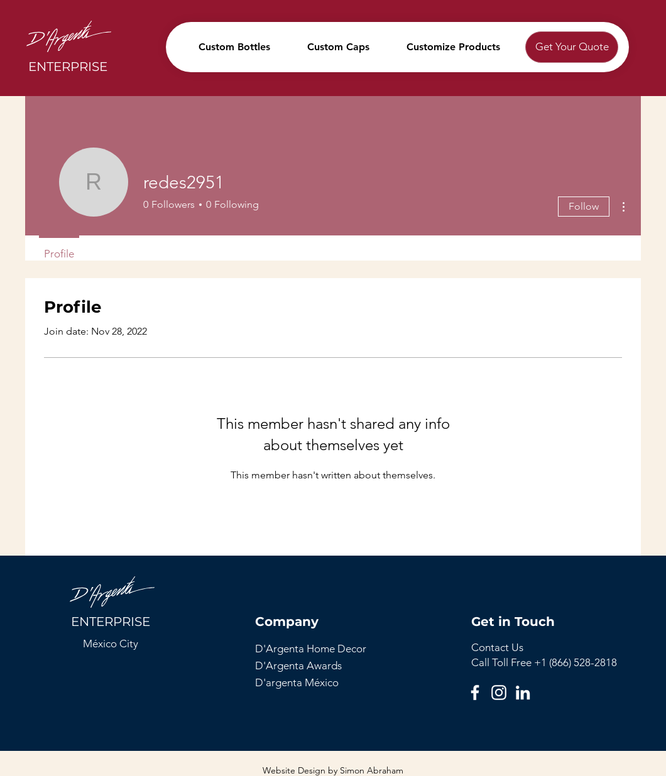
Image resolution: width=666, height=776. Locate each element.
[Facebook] (475, 692)
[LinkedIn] (523, 692)
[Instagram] (499, 692)
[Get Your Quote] (571, 47)
